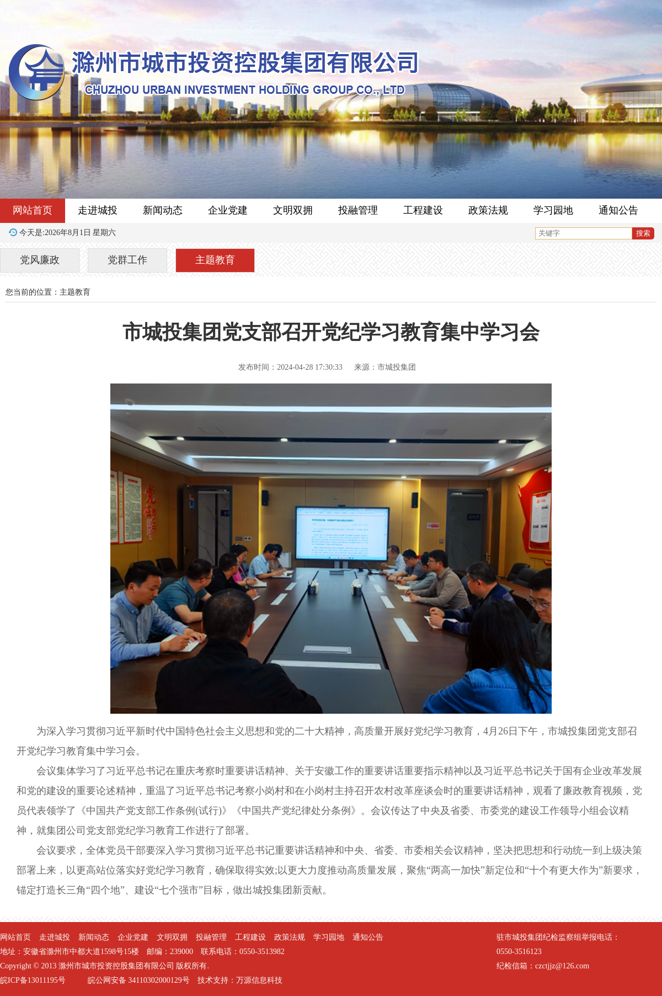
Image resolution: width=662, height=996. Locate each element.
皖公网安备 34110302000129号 (139, 980)
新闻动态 (163, 210)
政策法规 (488, 210)
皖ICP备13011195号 (33, 980)
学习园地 (553, 210)
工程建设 (423, 210)
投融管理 (358, 210)
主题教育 (215, 259)
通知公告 (618, 210)
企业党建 (228, 210)
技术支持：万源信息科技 (239, 980)
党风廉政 (40, 259)
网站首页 (32, 210)
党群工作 (127, 259)
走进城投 (98, 210)
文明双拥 (293, 210)
